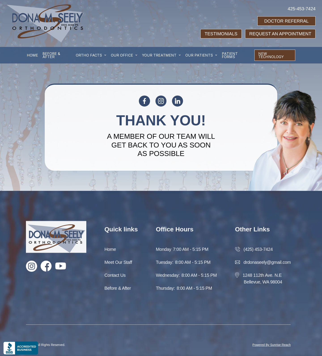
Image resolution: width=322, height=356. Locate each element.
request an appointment (280, 33)
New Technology (271, 55)
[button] (91, 55)
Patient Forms (230, 55)
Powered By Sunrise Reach (271, 345)
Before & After (117, 291)
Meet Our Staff (118, 265)
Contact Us (115, 278)
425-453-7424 (302, 8)
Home (110, 252)
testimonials (221, 33)
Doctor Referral (286, 21)
